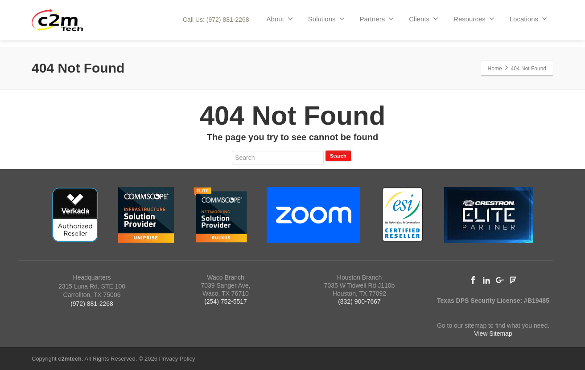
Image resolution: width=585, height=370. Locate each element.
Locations (528, 19)
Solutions (326, 19)
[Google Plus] (500, 280)
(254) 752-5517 (225, 301)
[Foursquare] (513, 280)
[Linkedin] (486, 280)
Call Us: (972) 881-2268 (216, 19)
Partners (377, 19)
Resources (473, 19)
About (280, 19)
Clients (423, 19)
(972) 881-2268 (91, 303)
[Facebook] (473, 280)
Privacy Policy (177, 358)
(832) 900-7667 (359, 301)
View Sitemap (493, 333)
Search (338, 156)
